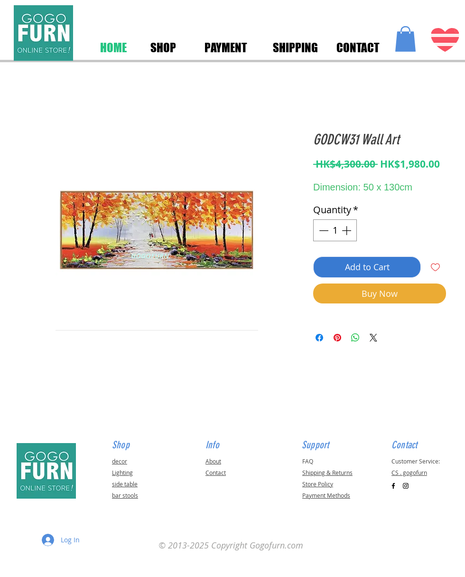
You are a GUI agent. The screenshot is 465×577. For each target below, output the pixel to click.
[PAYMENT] (225, 47)
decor (119, 461)
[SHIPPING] (295, 47)
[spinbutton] (335, 230)
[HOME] (113, 47)
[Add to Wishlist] (435, 267)
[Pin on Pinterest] (337, 337)
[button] (405, 39)
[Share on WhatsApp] (355, 337)
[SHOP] (163, 47)
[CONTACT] (357, 47)
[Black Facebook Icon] (393, 486)
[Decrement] (323, 230)
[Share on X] (373, 337)
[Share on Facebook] (319, 337)
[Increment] (347, 230)
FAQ (307, 461)
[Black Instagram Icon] (405, 486)
